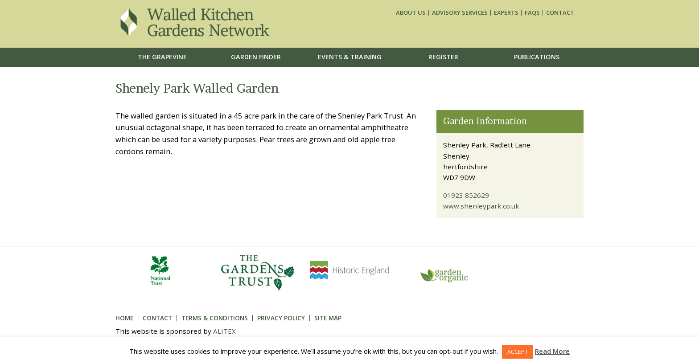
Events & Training (350, 57)
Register (443, 57)
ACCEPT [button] (517, 352)
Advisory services (460, 13)
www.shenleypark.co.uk (481, 205)
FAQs (532, 13)
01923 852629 (466, 195)
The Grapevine (162, 57)
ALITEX (224, 331)
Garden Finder (256, 57)
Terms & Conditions (214, 318)
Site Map (327, 318)
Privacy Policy (281, 318)
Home (124, 318)
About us (411, 13)
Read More (552, 351)
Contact (560, 13)
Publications (536, 57)
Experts (506, 13)
